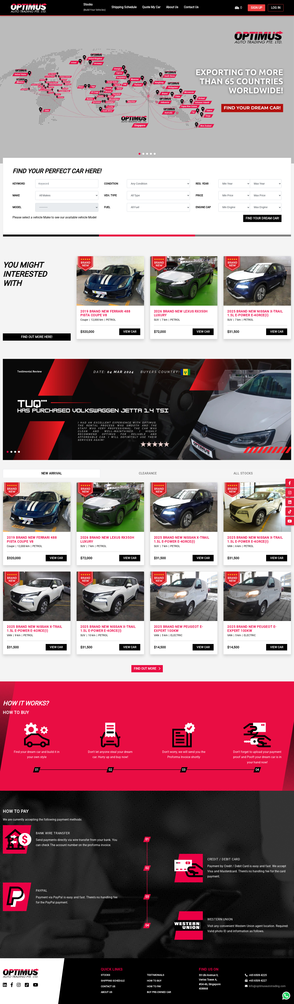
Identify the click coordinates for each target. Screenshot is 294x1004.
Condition (111, 183)
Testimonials (155, 975)
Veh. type (110, 195)
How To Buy (154, 980)
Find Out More (147, 668)
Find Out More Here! (36, 337)
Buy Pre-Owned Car (159, 992)
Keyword (19, 183)
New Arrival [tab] (51, 473)
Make (16, 195)
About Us (172, 7)
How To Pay (154, 986)
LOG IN (275, 8)
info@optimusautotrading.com (267, 986)
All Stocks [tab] (243, 473)
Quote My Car (151, 7)
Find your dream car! (262, 218)
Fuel (107, 207)
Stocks (94, 7)
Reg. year (202, 183)
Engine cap (203, 207)
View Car (129, 331)
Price (199, 195)
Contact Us (191, 7)
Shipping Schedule (123, 7)
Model (17, 207)
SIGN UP (256, 8)
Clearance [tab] (148, 473)
